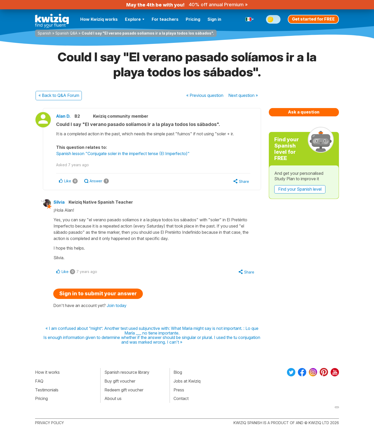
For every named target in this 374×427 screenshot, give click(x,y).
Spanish (44, 33)
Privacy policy (49, 423)
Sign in (214, 19)
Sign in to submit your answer (98, 293)
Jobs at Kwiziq (187, 381)
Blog (177, 372)
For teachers (165, 19)
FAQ (39, 381)
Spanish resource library (126, 372)
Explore (134, 19)
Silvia (59, 202)
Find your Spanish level (300, 189)
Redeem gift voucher (123, 389)
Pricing (193, 19)
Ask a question (303, 112)
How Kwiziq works (99, 19)
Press (178, 389)
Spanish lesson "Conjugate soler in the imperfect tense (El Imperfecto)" (123, 153)
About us (113, 398)
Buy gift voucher (119, 381)
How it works (47, 372)
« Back (58, 95)
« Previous (204, 95)
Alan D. (63, 116)
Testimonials (46, 389)
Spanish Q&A (66, 33)
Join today (116, 305)
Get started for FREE (313, 19)
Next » (243, 95)
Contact (181, 398)
